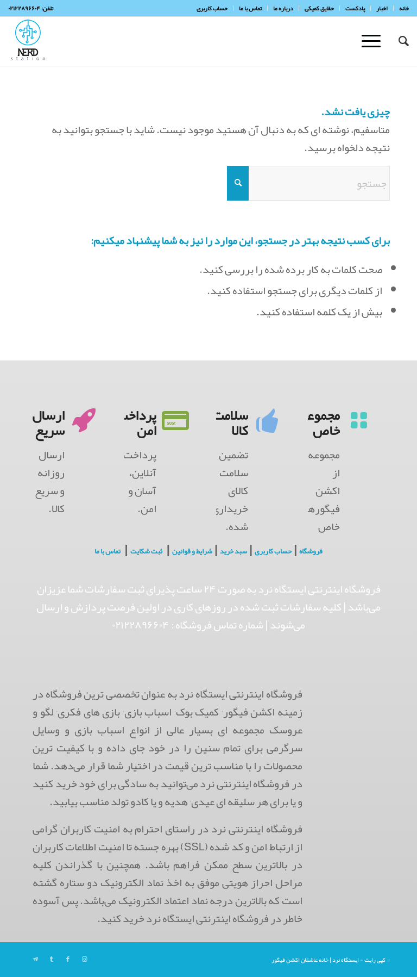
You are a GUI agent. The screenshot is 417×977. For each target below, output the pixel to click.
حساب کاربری (273, 551)
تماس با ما (107, 551)
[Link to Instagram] (84, 959)
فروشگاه (311, 551)
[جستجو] (398, 41)
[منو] (375, 41)
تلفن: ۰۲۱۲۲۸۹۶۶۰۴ (30, 8)
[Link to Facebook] (68, 959)
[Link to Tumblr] (51, 959)
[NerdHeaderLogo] (28, 41)
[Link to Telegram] (35, 959)
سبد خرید (233, 551)
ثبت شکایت (146, 551)
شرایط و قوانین (192, 551)
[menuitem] (401, 8)
